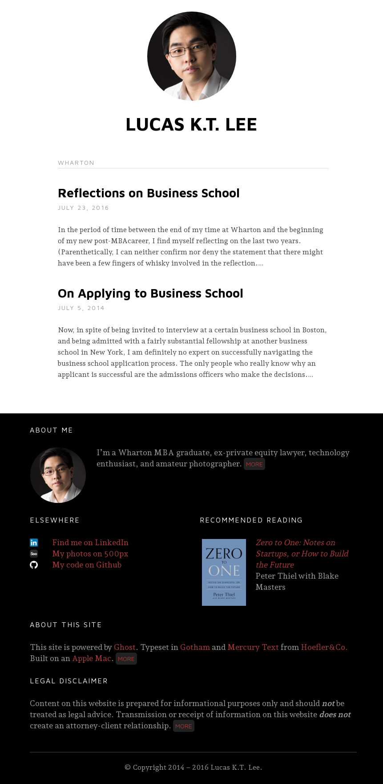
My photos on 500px (90, 553)
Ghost (125, 647)
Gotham (195, 647)
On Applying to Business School (150, 293)
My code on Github (86, 564)
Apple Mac (91, 658)
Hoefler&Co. (324, 647)
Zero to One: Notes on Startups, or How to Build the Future (301, 553)
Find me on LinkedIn (90, 542)
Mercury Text (253, 647)
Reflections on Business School (149, 192)
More (254, 464)
